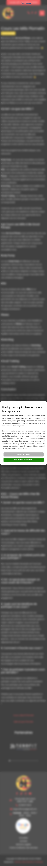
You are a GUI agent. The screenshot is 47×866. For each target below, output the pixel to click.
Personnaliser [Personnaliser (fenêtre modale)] (23, 454)
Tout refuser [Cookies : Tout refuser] (26, 3)
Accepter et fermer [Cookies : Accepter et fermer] (23, 459)
